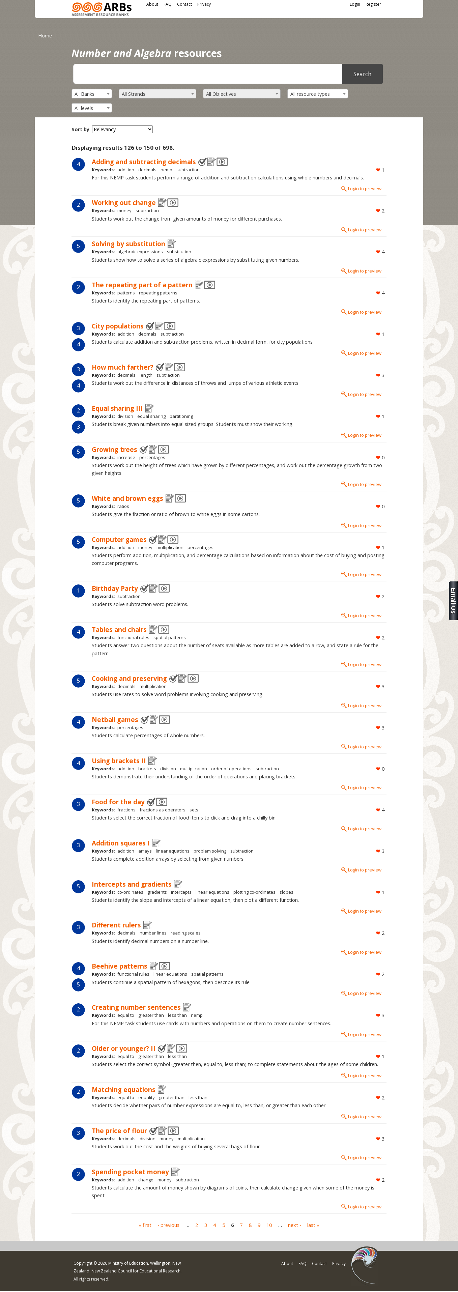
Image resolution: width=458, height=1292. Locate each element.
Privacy (204, 4)
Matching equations (123, 1089)
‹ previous (168, 1225)
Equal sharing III (117, 408)
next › (294, 1225)
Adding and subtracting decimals (144, 161)
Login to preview (364, 188)
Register (373, 4)
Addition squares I (121, 843)
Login (355, 4)
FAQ (168, 4)
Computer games (119, 539)
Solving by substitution (128, 243)
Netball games (115, 719)
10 (269, 1225)
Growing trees (114, 449)
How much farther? (122, 367)
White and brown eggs (127, 498)
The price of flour (119, 1130)
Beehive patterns (119, 966)
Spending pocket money (130, 1172)
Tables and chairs (119, 629)
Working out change (124, 202)
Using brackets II (119, 760)
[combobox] (91, 93)
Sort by (80, 129)
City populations (118, 326)
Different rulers (116, 925)
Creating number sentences (136, 1007)
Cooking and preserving (129, 678)
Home (45, 35)
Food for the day (118, 802)
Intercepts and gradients (132, 884)
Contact (184, 4)
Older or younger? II (123, 1048)
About (152, 4)
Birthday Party (115, 588)
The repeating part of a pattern (142, 285)
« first (145, 1225)
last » (313, 1225)
